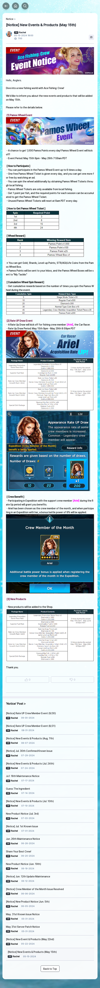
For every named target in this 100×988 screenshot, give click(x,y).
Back (6, 5)
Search (25, 5)
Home (15, 5)
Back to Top (50, 968)
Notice (9, 19)
